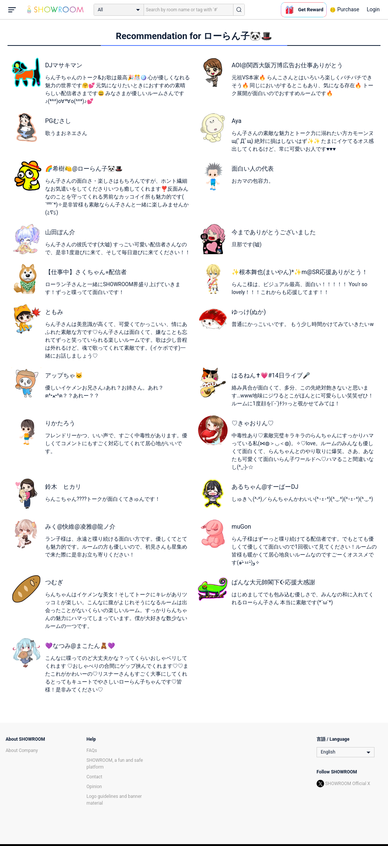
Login (373, 9)
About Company (22, 750)
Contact (94, 776)
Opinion (94, 786)
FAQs (91, 750)
